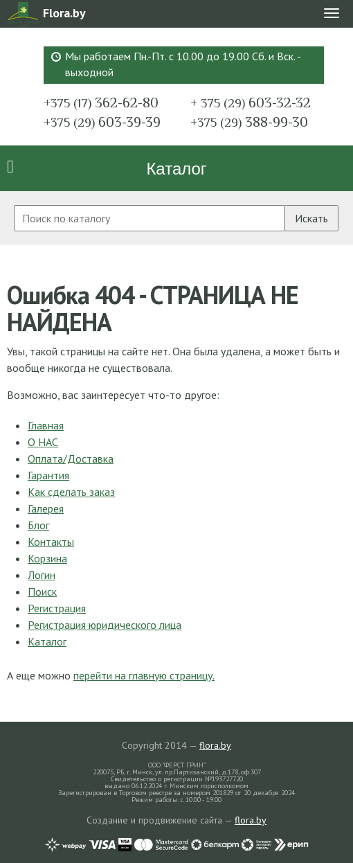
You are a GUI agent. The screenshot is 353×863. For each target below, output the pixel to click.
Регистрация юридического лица (104, 625)
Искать (311, 218)
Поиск (42, 591)
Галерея (46, 508)
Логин (41, 575)
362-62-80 (101, 102)
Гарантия (48, 475)
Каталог (176, 168)
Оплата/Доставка (71, 458)
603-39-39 (102, 122)
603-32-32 (250, 102)
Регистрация (57, 608)
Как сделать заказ (71, 492)
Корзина (47, 558)
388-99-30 (249, 122)
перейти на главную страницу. (144, 675)
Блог (38, 525)
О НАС (43, 442)
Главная (46, 425)
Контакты (51, 542)
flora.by (215, 745)
